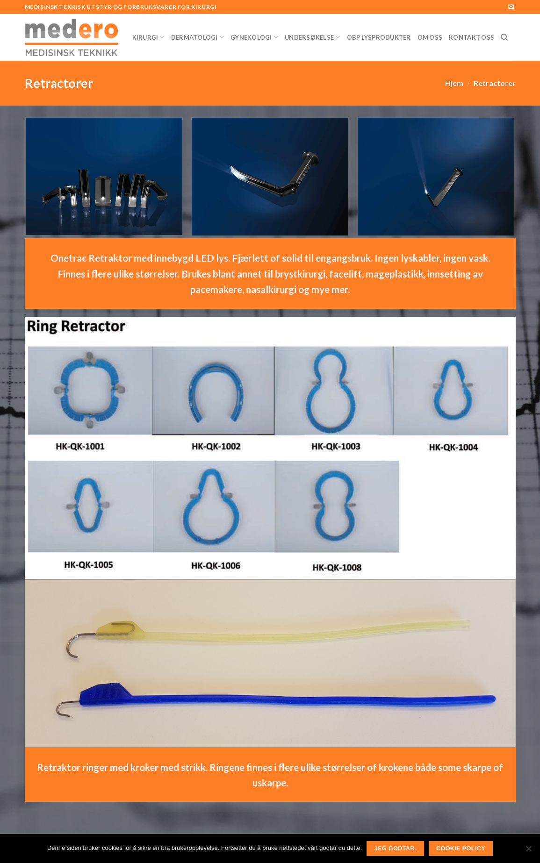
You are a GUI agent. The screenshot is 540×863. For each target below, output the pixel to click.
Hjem (454, 82)
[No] (528, 851)
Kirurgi (148, 37)
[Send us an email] (511, 7)
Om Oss (430, 37)
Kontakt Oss (471, 37)
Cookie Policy (460, 848)
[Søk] (504, 37)
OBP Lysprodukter (379, 37)
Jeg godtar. (395, 848)
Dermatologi (197, 37)
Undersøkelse (312, 37)
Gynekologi (254, 37)
